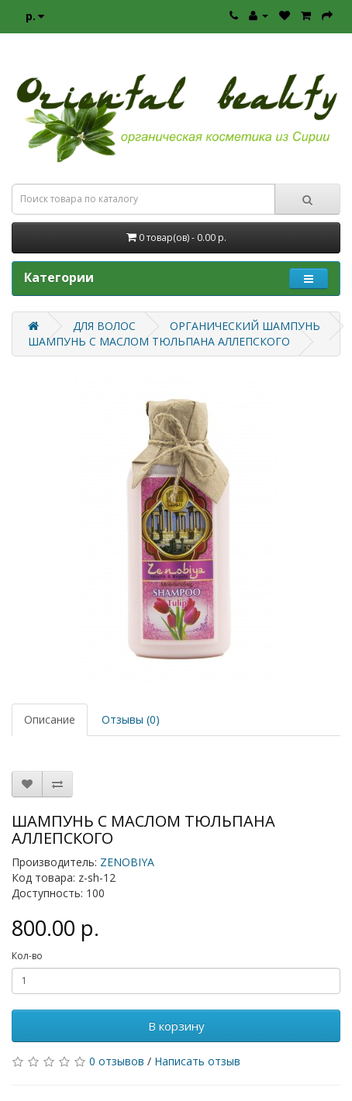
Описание (49, 719)
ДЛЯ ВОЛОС (104, 325)
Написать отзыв (197, 1061)
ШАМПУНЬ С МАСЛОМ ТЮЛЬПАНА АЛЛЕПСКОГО (159, 341)
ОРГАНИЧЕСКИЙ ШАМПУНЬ (245, 325)
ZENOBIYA (127, 862)
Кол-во (27, 955)
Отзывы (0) (131, 719)
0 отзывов (116, 1061)
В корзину (176, 1026)
